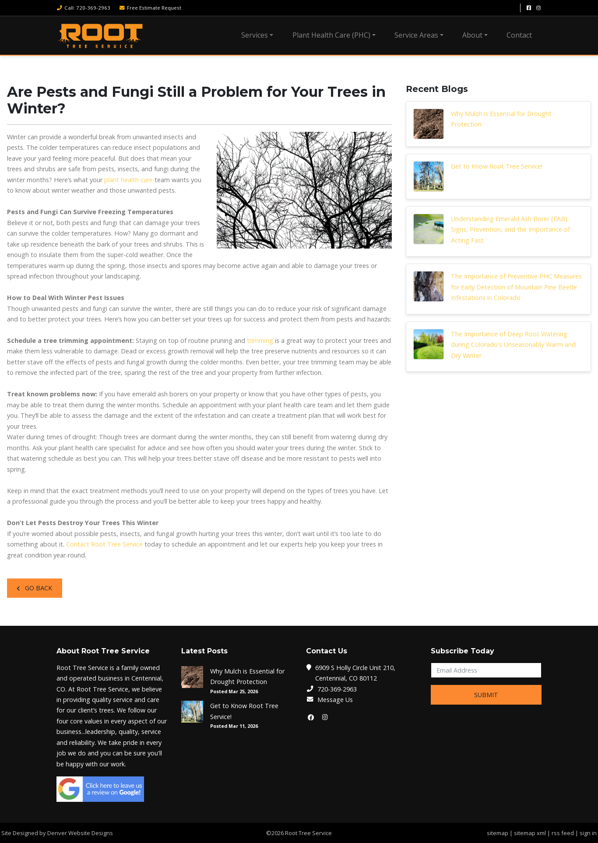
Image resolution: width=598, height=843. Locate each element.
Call (83, 7)
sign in (588, 833)
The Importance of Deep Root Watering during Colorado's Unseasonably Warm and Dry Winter (513, 345)
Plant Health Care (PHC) (331, 35)
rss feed (563, 833)
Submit (486, 695)
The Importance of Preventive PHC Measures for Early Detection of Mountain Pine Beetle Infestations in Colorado (516, 287)
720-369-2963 (337, 689)
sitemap (497, 833)
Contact (519, 35)
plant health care (128, 180)
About (472, 35)
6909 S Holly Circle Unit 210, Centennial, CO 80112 (355, 672)
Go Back (34, 588)
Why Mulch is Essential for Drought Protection (501, 118)
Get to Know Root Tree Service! (496, 166)
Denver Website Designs (80, 833)
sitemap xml (530, 833)
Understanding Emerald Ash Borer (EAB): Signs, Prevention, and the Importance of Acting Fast (510, 229)
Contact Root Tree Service (104, 544)
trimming (260, 340)
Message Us (335, 699)
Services (254, 35)
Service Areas (416, 35)
